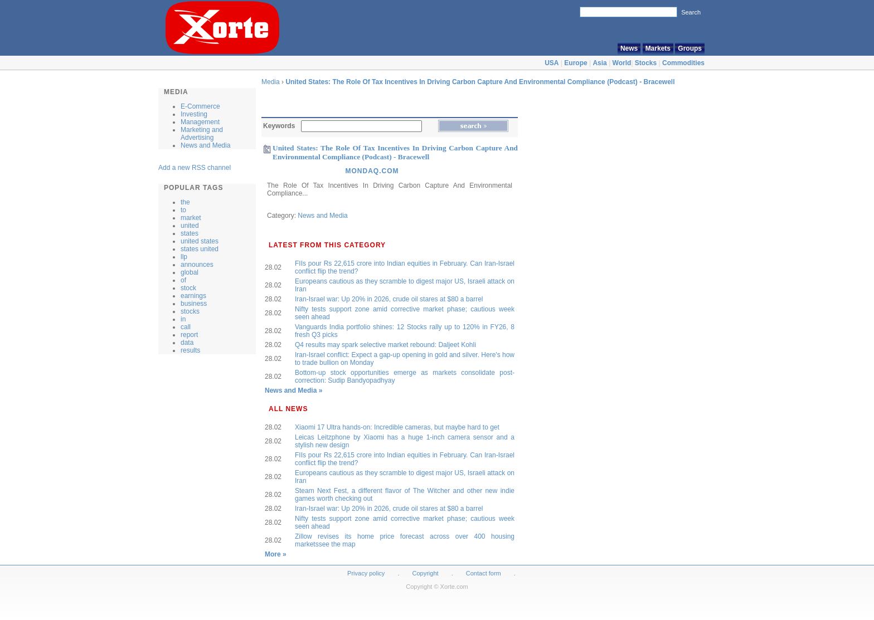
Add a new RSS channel (194, 168)
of (183, 280)
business (194, 303)
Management (200, 122)
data (187, 342)
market (191, 218)
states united (200, 249)
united (190, 226)
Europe (575, 63)
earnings (193, 296)
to (183, 210)
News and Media (205, 145)
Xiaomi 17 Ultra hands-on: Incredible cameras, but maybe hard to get (397, 427)
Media (270, 82)
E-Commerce (200, 106)
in (183, 319)
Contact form (484, 573)
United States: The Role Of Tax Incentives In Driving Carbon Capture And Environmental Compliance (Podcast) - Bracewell (479, 82)
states (189, 233)
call (186, 327)
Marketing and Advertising (202, 133)
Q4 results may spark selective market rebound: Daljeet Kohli (385, 345)
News (629, 48)
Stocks (646, 63)
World (622, 63)
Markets (658, 48)
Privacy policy (366, 573)
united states (200, 241)
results (190, 350)
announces (197, 264)
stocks (190, 311)
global (189, 272)
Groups (690, 48)
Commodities (683, 63)
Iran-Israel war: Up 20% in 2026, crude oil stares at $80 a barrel (389, 299)
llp (184, 257)
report (189, 335)
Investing (194, 114)
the (185, 202)
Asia (599, 63)
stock (188, 288)
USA (552, 63)
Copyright (425, 573)
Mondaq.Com (372, 171)
